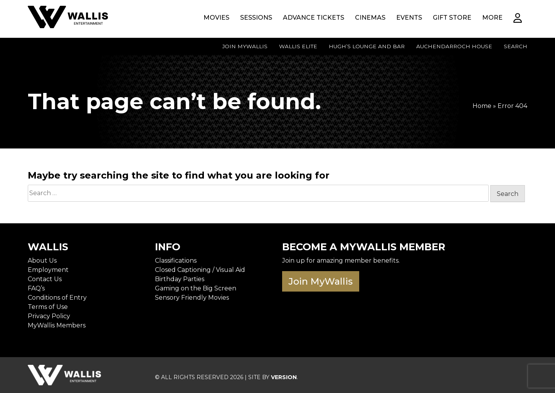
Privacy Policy (49, 316)
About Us (42, 260)
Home (482, 106)
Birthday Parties (179, 279)
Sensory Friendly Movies (192, 297)
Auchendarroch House (454, 46)
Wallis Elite (298, 46)
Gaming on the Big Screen (195, 288)
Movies (216, 17)
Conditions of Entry (57, 297)
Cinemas (370, 17)
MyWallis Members (57, 325)
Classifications (176, 260)
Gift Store (452, 17)
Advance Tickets (313, 17)
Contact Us (45, 279)
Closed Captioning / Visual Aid (200, 269)
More (492, 17)
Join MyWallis (244, 46)
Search (515, 46)
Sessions (256, 17)
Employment (48, 269)
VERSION (284, 377)
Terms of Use (48, 306)
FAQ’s (36, 288)
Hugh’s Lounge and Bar (367, 46)
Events (409, 17)
